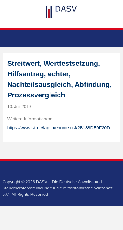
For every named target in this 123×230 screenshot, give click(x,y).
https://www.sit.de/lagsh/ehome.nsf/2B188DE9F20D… (60, 127)
